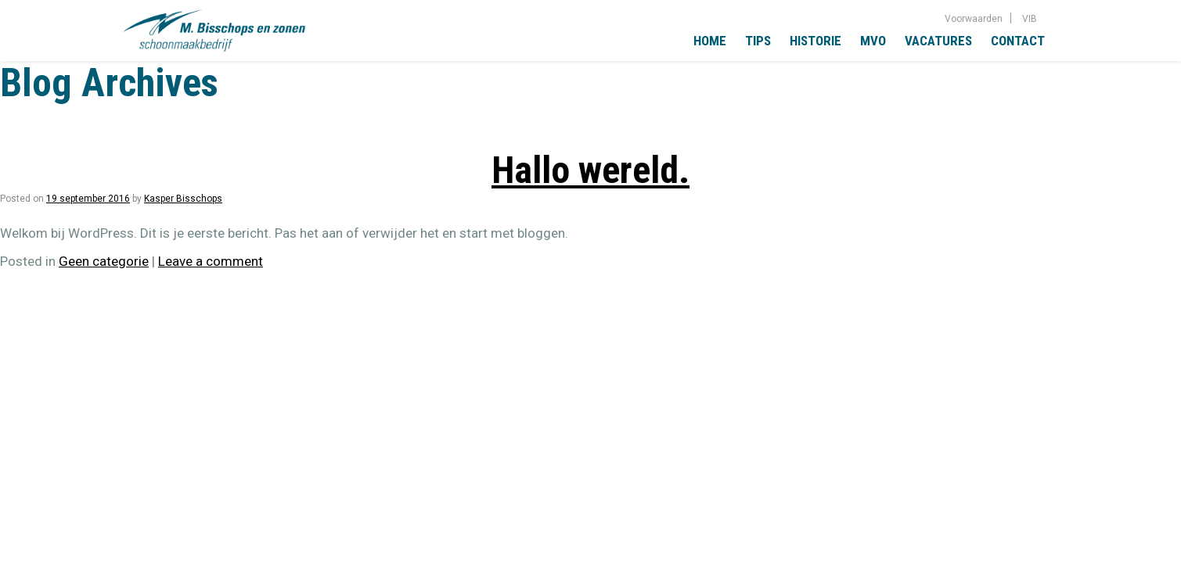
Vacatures (938, 40)
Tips (758, 40)
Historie (815, 40)
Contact (1018, 40)
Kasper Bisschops (183, 198)
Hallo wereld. (590, 170)
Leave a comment (210, 261)
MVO (873, 40)
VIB (1029, 18)
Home (709, 40)
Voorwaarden (974, 18)
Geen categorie (104, 261)
